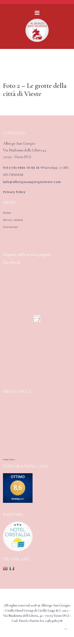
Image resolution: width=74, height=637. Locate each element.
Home (7, 212)
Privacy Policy (14, 192)
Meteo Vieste (8, 459)
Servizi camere (13, 219)
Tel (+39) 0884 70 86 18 (21, 168)
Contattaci (10, 227)
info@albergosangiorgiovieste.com (32, 182)
